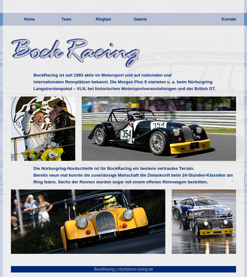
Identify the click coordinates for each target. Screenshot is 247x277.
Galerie (140, 19)
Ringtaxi (103, 19)
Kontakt (229, 19)
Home (29, 19)
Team (66, 19)
